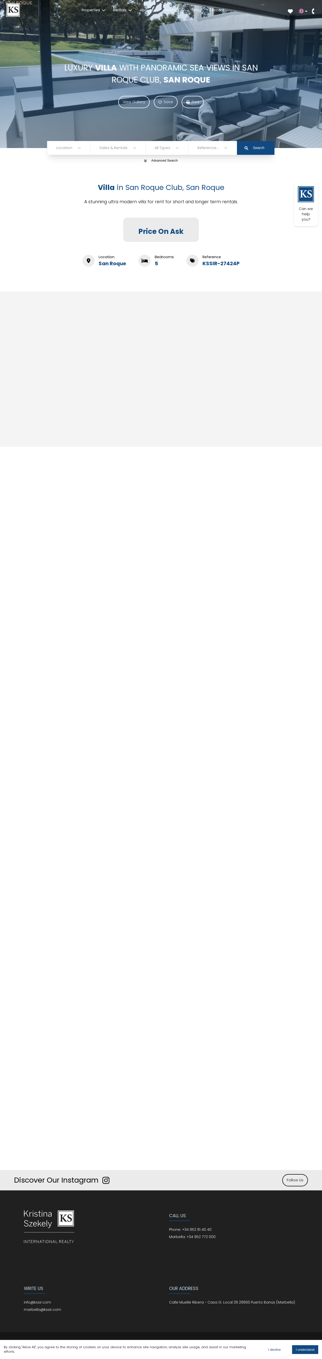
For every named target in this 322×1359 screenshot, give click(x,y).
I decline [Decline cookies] (274, 1349)
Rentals (122, 10)
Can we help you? (306, 204)
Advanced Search (161, 160)
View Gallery (134, 101)
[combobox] (56, 148)
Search (254, 148)
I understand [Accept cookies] (305, 1349)
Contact (216, 10)
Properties (93, 10)
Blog (197, 10)
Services (175, 10)
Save (165, 101)
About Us (148, 10)
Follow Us (295, 1180)
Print (192, 101)
